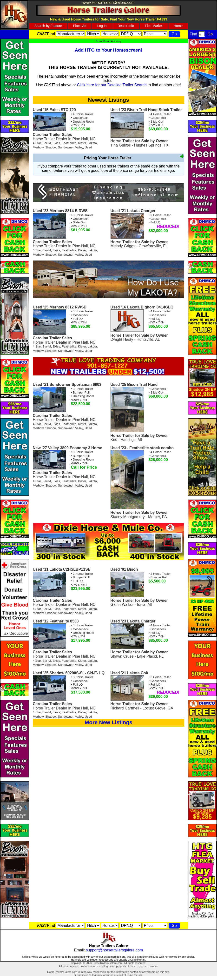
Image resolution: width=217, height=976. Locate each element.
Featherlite (69, 143)
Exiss (56, 143)
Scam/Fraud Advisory (108, 41)
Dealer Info (126, 26)
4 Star (37, 143)
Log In (102, 26)
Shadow (50, 147)
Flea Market (154, 26)
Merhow (38, 147)
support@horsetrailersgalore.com (114, 950)
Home (178, 26)
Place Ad (79, 26)
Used (88, 147)
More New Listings (108, 722)
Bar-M (47, 143)
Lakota (92, 143)
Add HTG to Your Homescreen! (108, 50)
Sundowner (65, 147)
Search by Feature (48, 26)
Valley (79, 147)
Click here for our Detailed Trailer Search (112, 85)
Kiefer (82, 143)
